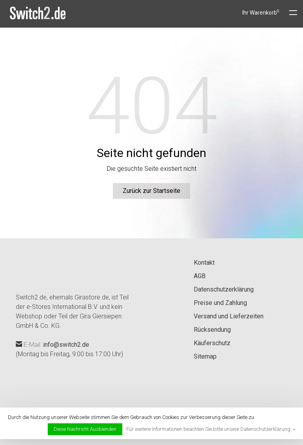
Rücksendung (212, 329)
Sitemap (205, 356)
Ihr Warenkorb (260, 12)
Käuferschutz (212, 343)
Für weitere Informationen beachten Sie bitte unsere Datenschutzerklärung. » (210, 429)
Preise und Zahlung (220, 303)
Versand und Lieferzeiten (229, 316)
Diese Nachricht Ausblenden (85, 429)
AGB (200, 276)
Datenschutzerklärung (224, 289)
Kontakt (204, 262)
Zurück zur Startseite (151, 190)
